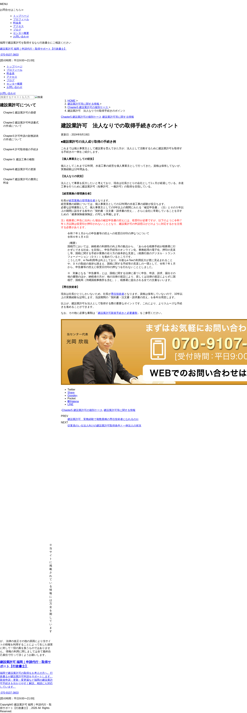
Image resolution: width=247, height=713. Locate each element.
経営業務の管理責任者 (82, 200)
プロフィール (21, 19)
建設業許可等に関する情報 (119, 410)
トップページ (21, 15)
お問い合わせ (21, 36)
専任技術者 (117, 293)
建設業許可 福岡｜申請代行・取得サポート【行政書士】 (33, 48)
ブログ (17, 29)
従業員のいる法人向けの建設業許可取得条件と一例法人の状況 (104, 425)
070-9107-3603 (9, 54)
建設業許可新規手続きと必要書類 (117, 313)
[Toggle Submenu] (24, 113)
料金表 (17, 22)
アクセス (18, 26)
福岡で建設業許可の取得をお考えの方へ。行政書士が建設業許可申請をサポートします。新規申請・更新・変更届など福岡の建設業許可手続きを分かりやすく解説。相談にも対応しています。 (26, 680)
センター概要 (21, 33)
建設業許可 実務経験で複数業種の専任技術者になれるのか (103, 419)
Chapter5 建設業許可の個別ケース (82, 410)
